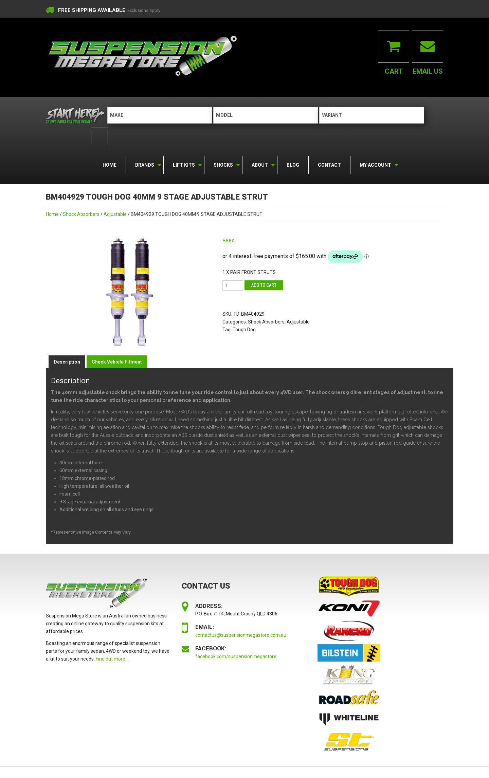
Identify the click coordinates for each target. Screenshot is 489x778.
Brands (144, 163)
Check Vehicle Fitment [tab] (117, 361)
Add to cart (263, 284)
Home (109, 164)
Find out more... (112, 658)
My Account (374, 163)
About (259, 163)
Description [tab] (67, 361)
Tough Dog (244, 328)
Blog (293, 164)
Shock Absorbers (81, 213)
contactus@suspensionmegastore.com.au (240, 634)
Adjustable (115, 213)
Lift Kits (183, 163)
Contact (329, 164)
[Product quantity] (232, 284)
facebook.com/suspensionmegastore (235, 656)
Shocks (222, 163)
